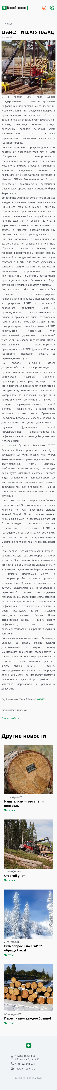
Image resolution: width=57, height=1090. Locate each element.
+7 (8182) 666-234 (25, 1063)
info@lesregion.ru (25, 1068)
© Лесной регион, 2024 (28, 1077)
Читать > (9, 810)
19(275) (42, 699)
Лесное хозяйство (11, 718)
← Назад (7, 23)
